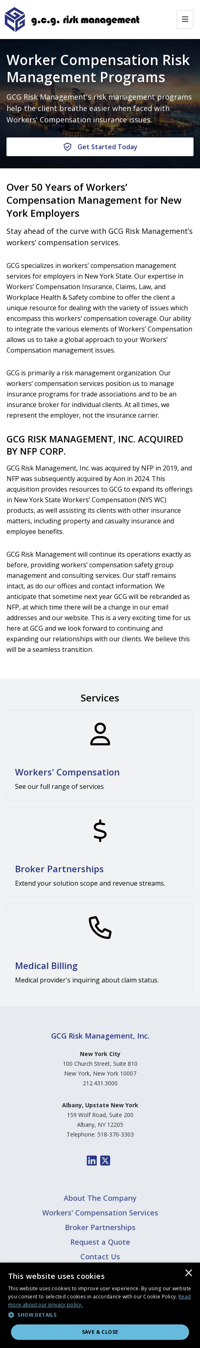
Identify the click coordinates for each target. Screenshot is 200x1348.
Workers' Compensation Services (100, 1212)
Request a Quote (100, 1242)
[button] (100, 1315)
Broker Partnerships (100, 1227)
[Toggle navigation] (185, 19)
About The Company (100, 1198)
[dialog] (100, 1305)
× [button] (188, 1273)
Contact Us (100, 1256)
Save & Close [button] (100, 1331)
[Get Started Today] (100, 146)
